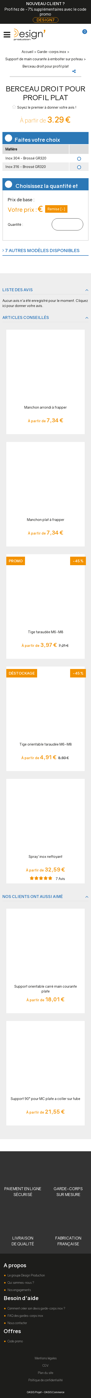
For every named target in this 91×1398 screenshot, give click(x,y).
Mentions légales (46, 1358)
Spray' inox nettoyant (45, 856)
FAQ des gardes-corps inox (25, 1316)
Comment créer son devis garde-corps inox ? (36, 1308)
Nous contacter (17, 1323)
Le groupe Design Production (26, 1275)
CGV (45, 1365)
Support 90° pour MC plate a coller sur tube (45, 1099)
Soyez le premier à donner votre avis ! (44, 107)
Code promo (15, 1341)
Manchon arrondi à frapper (45, 407)
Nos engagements (19, 1290)
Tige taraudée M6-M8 (45, 632)
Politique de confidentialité (45, 1380)
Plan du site (45, 1373)
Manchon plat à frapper (45, 520)
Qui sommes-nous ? (20, 1282)
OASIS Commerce (54, 1392)
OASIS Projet (34, 1392)
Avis (60, 879)
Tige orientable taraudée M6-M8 (45, 744)
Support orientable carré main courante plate (45, 988)
